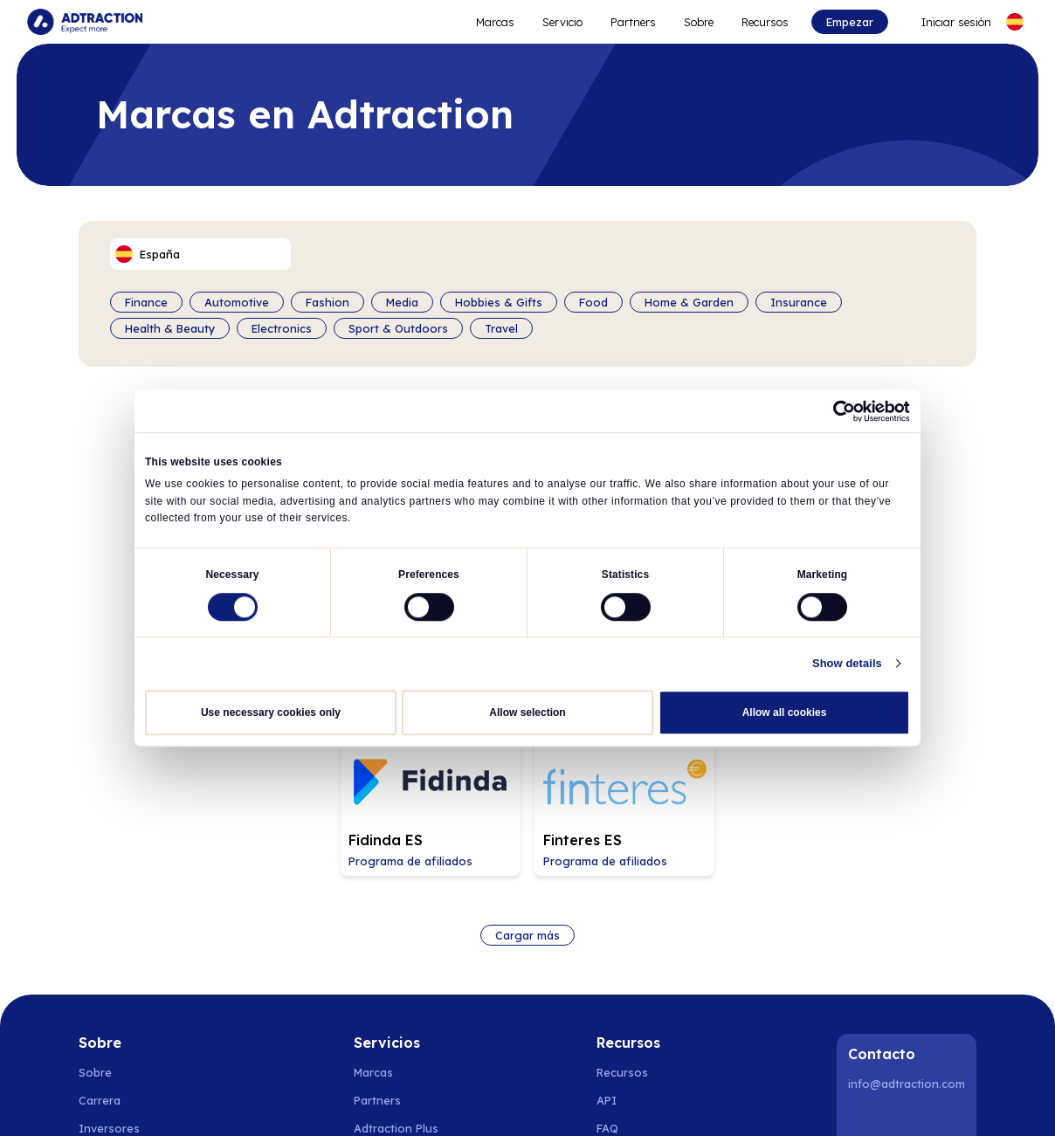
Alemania (527, 1101)
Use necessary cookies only (271, 712)
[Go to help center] (637, 1006)
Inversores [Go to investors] (109, 950)
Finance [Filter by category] (146, 302)
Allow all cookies (784, 712)
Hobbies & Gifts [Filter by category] (498, 302)
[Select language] (1014, 22)
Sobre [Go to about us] (95, 894)
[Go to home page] (85, 22)
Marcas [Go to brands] (373, 894)
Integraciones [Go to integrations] (636, 978)
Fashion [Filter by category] (327, 302)
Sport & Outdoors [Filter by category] (398, 328)
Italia (721, 1101)
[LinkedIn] (864, 943)
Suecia (97, 1101)
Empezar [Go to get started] (848, 22)
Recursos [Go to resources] (765, 22)
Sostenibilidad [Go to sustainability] (117, 1006)
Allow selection (527, 712)
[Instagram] (909, 943)
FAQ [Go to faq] (607, 950)
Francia (675, 1101)
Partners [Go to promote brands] (633, 22)
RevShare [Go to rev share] (380, 978)
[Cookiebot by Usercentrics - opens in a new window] (833, 411)
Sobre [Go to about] (699, 22)
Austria (625, 1101)
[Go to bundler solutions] (397, 1006)
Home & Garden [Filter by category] (689, 302)
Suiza (579, 1101)
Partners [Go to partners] (377, 922)
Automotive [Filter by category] (236, 302)
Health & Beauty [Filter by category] (170, 328)
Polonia (338, 1101)
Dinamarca (216, 1101)
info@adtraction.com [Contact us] (906, 905)
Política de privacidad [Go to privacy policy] (138, 1034)
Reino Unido (780, 1101)
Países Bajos (456, 1101)
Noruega (151, 1101)
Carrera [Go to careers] (100, 922)
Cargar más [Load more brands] (527, 757)
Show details (851, 663)
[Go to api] (637, 922)
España (389, 1101)
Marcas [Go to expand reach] (495, 22)
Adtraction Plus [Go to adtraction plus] (396, 950)
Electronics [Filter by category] (282, 328)
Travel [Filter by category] (501, 328)
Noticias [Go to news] (101, 978)
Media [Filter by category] (402, 302)
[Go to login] (945, 22)
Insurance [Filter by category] (798, 302)
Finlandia (281, 1101)
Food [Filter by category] (593, 302)
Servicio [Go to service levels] (562, 22)
